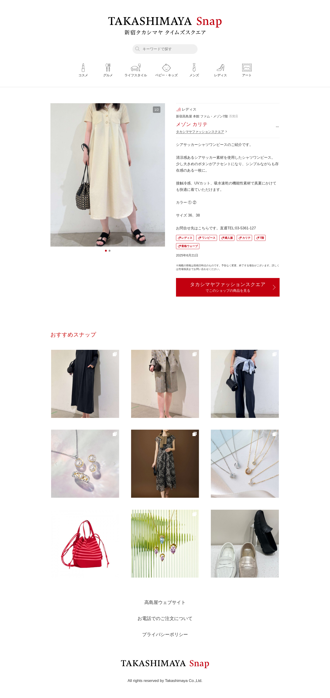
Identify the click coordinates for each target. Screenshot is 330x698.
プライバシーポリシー (165, 634)
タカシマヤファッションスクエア (200, 131)
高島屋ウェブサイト (165, 602)
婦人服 (229, 237)
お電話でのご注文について (165, 618)
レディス (186, 237)
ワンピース (208, 237)
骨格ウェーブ (189, 246)
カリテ (246, 237)
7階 (262, 237)
